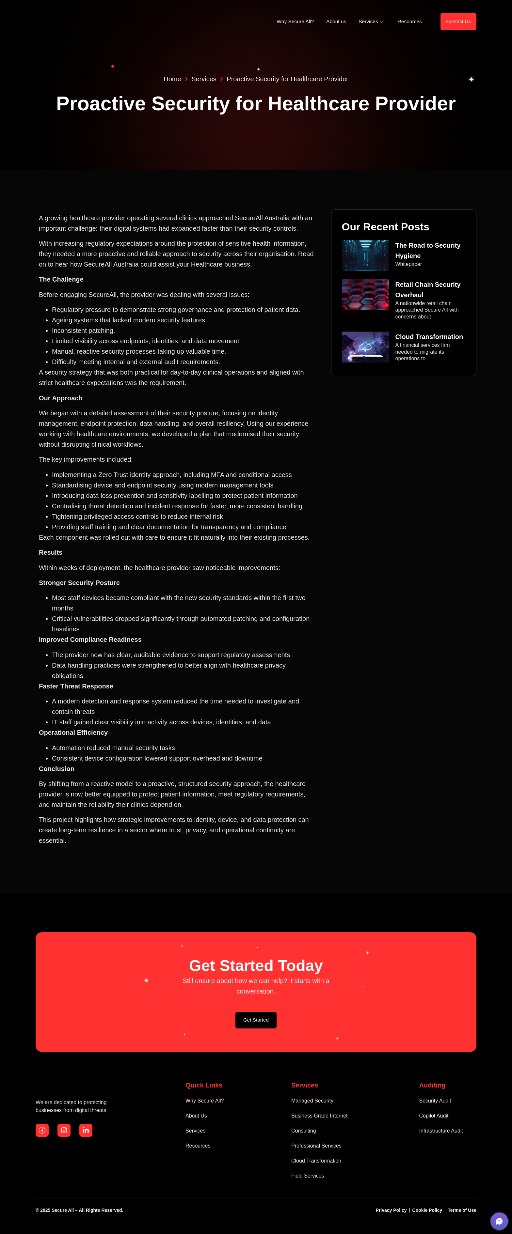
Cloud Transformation (429, 338)
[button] (499, 1221)
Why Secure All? (287, 22)
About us (330, 22)
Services (367, 22)
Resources (406, 22)
